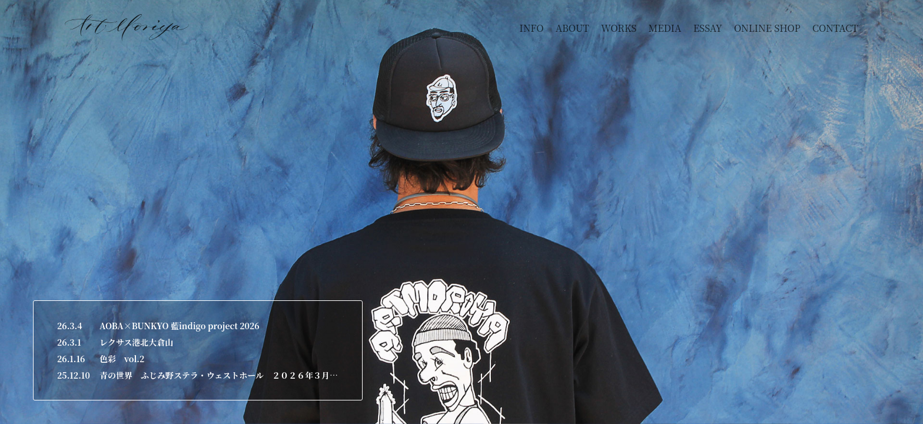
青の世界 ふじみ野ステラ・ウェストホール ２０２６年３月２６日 (218, 375)
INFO (531, 28)
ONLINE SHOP (767, 28)
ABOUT (572, 28)
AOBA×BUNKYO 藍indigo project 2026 (179, 326)
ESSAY (707, 28)
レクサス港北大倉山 (136, 342)
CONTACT (835, 28)
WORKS (618, 28)
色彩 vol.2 (121, 359)
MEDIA (665, 28)
